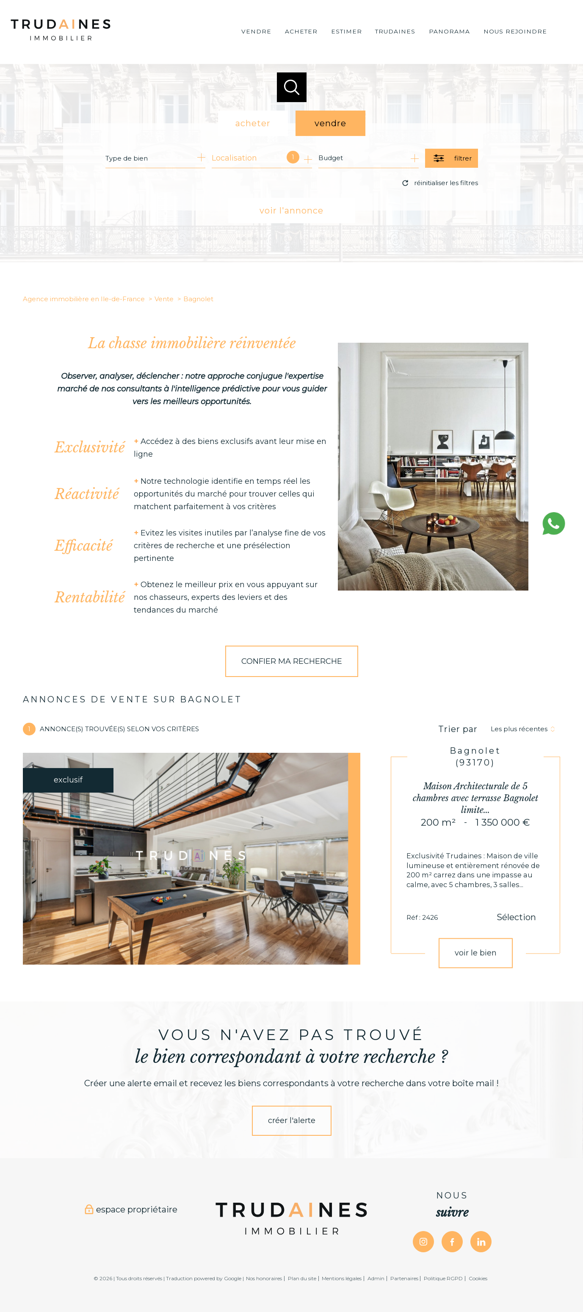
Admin (375, 1278)
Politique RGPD (443, 1278)
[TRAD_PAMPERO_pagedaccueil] (60, 42)
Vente (164, 299)
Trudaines (395, 31)
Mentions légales (342, 1278)
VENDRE (256, 31)
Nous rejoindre (515, 31)
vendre (330, 123)
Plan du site (302, 1278)
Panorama (449, 31)
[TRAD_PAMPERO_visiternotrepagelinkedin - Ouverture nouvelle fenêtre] (481, 1241)
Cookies (478, 1278)
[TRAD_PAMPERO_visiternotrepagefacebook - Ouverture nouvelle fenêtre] (452, 1241)
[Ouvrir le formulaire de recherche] (451, 158)
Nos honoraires (264, 1278)
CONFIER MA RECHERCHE (291, 661)
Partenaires (404, 1278)
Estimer (346, 31)
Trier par (458, 729)
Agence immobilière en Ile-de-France (84, 299)
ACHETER (301, 31)
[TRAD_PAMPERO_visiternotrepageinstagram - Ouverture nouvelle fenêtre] (423, 1241)
